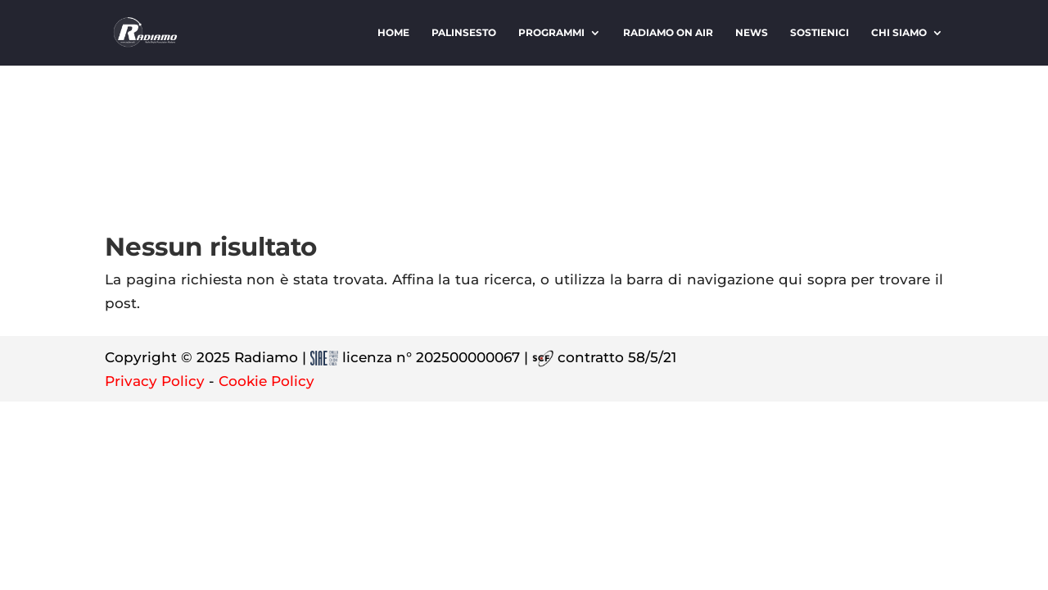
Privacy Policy (155, 381)
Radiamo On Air (668, 33)
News (751, 33)
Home (393, 33)
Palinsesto (463, 33)
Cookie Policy (266, 381)
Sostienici (819, 33)
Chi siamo (899, 33)
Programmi (551, 33)
